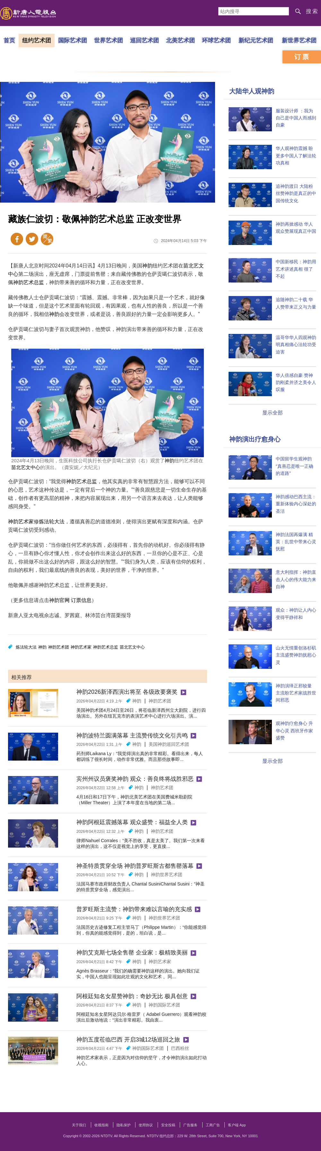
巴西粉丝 (180, 1048)
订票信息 (81, 600)
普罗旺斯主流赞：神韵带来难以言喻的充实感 (134, 909)
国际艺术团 (72, 40)
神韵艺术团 (58, 647)
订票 (302, 56)
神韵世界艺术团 (166, 874)
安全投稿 (168, 1125)
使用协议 (146, 1125)
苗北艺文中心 (25, 467)
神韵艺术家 (21, 521)
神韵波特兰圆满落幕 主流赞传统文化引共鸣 (132, 735)
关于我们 (79, 1125)
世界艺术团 (108, 40)
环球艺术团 (216, 40)
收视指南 (101, 1125)
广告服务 (190, 1125)
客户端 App (237, 1125)
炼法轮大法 (52, 521)
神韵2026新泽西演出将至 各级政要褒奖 (127, 692)
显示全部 (272, 412)
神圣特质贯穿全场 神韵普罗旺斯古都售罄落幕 (135, 866)
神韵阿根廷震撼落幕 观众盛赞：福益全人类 (132, 822)
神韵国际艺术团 (164, 1004)
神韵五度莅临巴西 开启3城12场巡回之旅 (128, 1039)
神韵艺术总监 (28, 282)
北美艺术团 (180, 40)
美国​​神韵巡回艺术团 (169, 744)
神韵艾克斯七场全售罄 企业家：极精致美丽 (132, 952)
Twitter (32, 239)
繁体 (47, 239)
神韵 (147, 265)
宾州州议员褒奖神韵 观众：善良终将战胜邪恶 (135, 779)
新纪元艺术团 (256, 40)
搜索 (312, 11)
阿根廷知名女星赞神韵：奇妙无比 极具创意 (132, 996)
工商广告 (213, 1125)
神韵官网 (59, 600)
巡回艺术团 (144, 40)
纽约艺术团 (36, 40)
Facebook (17, 239)
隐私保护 (124, 1125)
